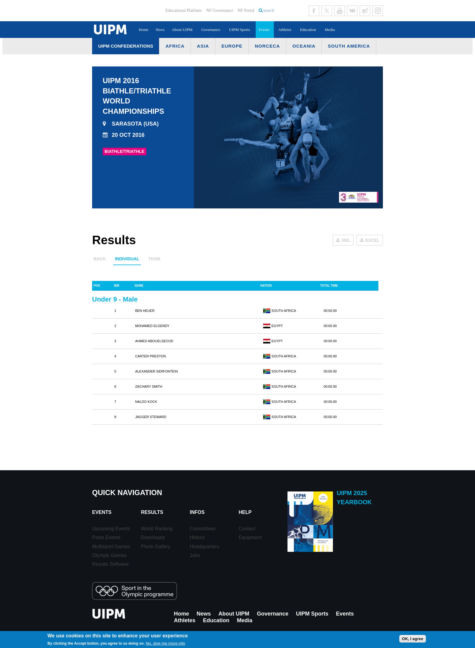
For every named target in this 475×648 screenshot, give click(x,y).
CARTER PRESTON (150, 356)
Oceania (303, 46)
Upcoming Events (111, 528)
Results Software (110, 564)
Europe (231, 46)
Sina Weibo (365, 10)
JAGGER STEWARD (150, 417)
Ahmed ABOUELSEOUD (154, 341)
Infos (197, 512)
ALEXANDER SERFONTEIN (156, 371)
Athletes (284, 29)
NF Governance (219, 10)
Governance (210, 29)
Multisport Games (111, 546)
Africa (174, 46)
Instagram (377, 10)
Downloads (153, 537)
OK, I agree (412, 638)
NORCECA (267, 46)
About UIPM (182, 29)
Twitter (326, 10)
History (197, 537)
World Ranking (157, 528)
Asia (203, 46)
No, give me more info (165, 643)
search (268, 10)
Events (264, 29)
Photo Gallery (155, 546)
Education (308, 29)
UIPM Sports (239, 29)
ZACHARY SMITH (148, 386)
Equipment (250, 537)
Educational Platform (183, 10)
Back (100, 258)
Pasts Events (106, 537)
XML (345, 240)
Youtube (339, 10)
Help (245, 512)
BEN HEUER (144, 310)
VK (352, 10)
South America (349, 46)
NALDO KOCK (146, 401)
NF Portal (246, 10)
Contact (247, 528)
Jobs (195, 555)
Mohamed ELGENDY (152, 326)
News (160, 29)
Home (143, 29)
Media (330, 29)
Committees (202, 528)
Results (152, 512)
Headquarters (204, 546)
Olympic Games (109, 555)
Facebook (314, 10)
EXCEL (372, 240)
